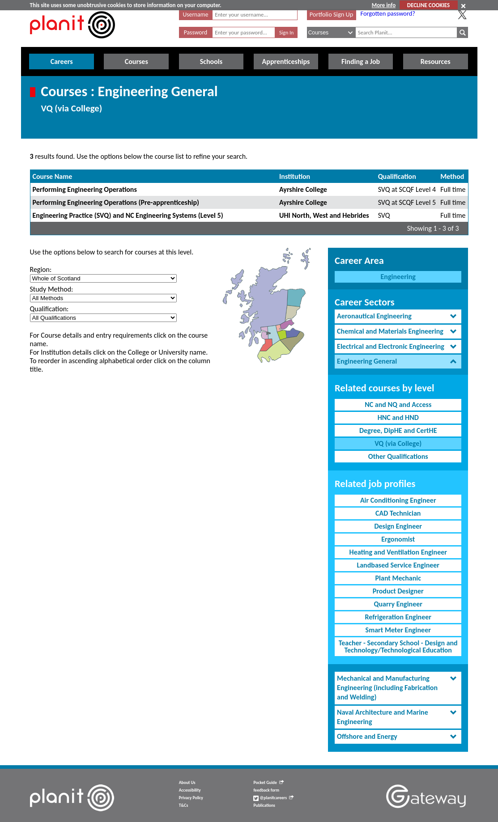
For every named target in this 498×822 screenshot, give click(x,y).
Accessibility (190, 790)
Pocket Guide (268, 782)
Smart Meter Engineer (398, 630)
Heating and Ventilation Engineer (398, 552)
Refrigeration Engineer (398, 617)
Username (196, 14)
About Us (187, 782)
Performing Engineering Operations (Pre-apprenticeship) (116, 202)
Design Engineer (398, 526)
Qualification (397, 176)
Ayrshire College (303, 189)
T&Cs (183, 805)
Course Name (52, 176)
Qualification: (49, 309)
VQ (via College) (398, 443)
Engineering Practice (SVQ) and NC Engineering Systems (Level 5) (128, 215)
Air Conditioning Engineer (398, 500)
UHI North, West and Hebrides (324, 215)
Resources (436, 61)
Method (452, 176)
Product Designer (398, 591)
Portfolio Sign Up (331, 14)
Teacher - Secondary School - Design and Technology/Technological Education (398, 646)
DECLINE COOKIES (428, 5)
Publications (264, 805)
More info (384, 5)
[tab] (398, 316)
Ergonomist (398, 539)
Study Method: (51, 289)
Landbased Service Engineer (398, 565)
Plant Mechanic (398, 578)
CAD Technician (398, 513)
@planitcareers (273, 798)
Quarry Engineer (398, 604)
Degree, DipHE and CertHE (398, 430)
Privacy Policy (191, 798)
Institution (294, 176)
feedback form (266, 790)
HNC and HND (398, 417)
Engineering (398, 276)
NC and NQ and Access (398, 404)
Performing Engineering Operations (85, 189)
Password (195, 32)
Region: (41, 269)
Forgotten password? (388, 13)
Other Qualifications (398, 456)
